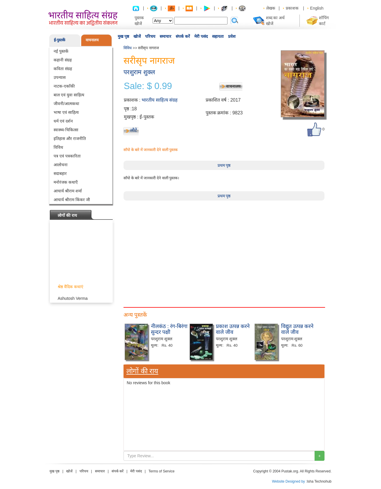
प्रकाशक (292, 8)
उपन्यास (60, 77)
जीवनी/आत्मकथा (66, 103)
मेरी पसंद (201, 36)
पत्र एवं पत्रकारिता (67, 156)
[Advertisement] (224, 241)
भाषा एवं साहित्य (66, 112)
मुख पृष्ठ (123, 36)
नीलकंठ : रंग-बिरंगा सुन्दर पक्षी (169, 329)
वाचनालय (92, 40)
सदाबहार (60, 173)
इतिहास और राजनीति (70, 138)
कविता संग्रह (63, 68)
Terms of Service (161, 471)
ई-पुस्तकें (59, 40)
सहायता (218, 36)
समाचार (165, 36)
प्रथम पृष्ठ (224, 165)
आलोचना (61, 164)
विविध (58, 147)
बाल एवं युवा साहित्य (69, 95)
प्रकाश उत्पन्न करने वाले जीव (233, 329)
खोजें (137, 36)
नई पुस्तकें (61, 51)
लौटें (133, 130)
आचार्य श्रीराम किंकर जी (72, 199)
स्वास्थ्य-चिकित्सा (66, 129)
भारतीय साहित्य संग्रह (160, 100)
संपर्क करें (183, 36)
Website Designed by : (289, 481)
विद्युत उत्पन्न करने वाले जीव (297, 329)
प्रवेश (232, 36)
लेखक (270, 8)
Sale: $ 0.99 (148, 86)
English (317, 8)
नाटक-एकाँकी (64, 86)
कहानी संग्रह (63, 60)
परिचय (150, 36)
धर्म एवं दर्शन (63, 121)
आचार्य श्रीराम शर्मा (68, 191)
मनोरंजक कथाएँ (66, 182)
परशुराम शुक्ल (139, 72)
